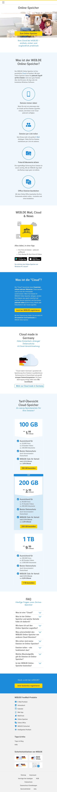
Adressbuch (21, 705)
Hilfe (16, 745)
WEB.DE (7, 2)
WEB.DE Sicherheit (24, 726)
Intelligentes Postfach (24, 730)
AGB (37, 778)
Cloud (24, 73)
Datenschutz (28, 782)
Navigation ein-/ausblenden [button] (3, 2)
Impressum (32, 775)
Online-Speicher (23, 719)
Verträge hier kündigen (25, 778)
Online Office (22, 723)
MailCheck (21, 716)
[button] (28, 33)
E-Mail (37, 137)
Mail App (20, 712)
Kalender (20, 709)
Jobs (35, 789)
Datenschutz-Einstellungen (28, 785)
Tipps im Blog (19, 741)
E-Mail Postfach (22, 702)
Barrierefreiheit (25, 789)
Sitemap (23, 775)
